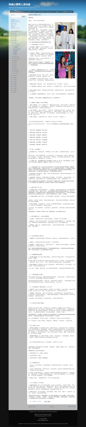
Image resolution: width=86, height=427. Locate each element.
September (15, 58)
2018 (13, 79)
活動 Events (58, 11)
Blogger (66, 423)
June (14, 64)
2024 (13, 36)
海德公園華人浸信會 (19, 4)
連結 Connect (50, 11)
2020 (13, 75)
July (14, 62)
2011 (13, 92)
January (15, 73)
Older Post (72, 406)
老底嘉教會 (15, 50)
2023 (13, 38)
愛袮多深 (15, 54)
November (15, 45)
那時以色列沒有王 (17, 49)
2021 (13, 42)
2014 (13, 86)
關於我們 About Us (20, 11)
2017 (13, 81)
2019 (13, 77)
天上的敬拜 (15, 47)
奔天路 (34, 401)
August (15, 60)
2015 (13, 84)
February (15, 71)
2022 (13, 40)
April (14, 67)
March (14, 69)
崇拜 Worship (42, 11)
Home (12, 11)
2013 (13, 88)
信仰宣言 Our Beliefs (31, 11)
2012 (13, 90)
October (15, 56)
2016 (13, 82)
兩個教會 (15, 52)
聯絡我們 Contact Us (67, 11)
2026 (13, 33)
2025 (13, 34)
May (14, 65)
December (15, 43)
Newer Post (31, 406)
